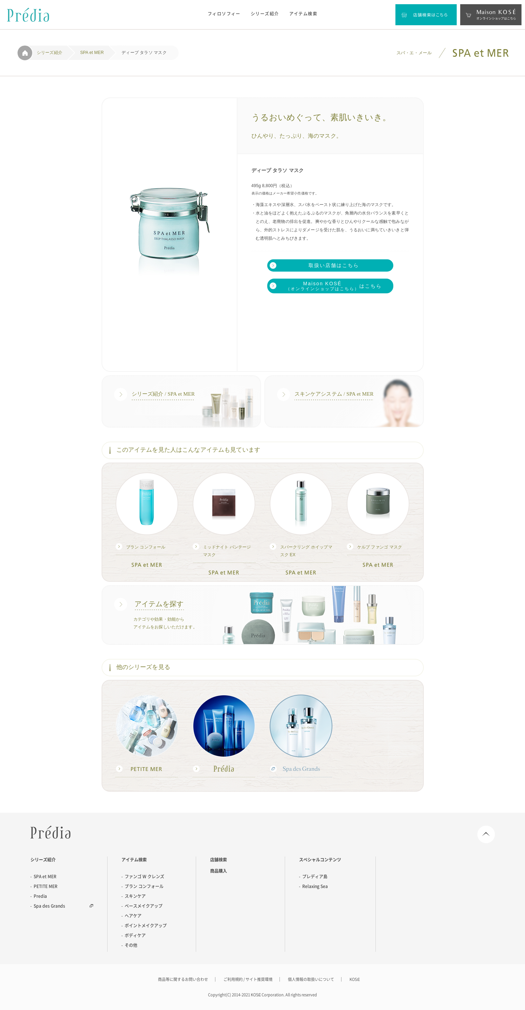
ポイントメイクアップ (146, 925)
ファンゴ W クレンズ (144, 876)
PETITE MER (45, 886)
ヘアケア (133, 916)
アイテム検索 (303, 14)
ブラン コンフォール (144, 886)
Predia (50, 832)
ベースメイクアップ (144, 906)
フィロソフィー (224, 14)
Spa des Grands (49, 906)
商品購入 (218, 871)
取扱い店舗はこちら (334, 265)
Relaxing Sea (315, 886)
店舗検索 (218, 860)
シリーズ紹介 (265, 14)
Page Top (486, 834)
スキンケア (135, 896)
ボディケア (135, 935)
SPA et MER (45, 876)
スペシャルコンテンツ (320, 860)
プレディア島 (314, 876)
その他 (131, 945)
